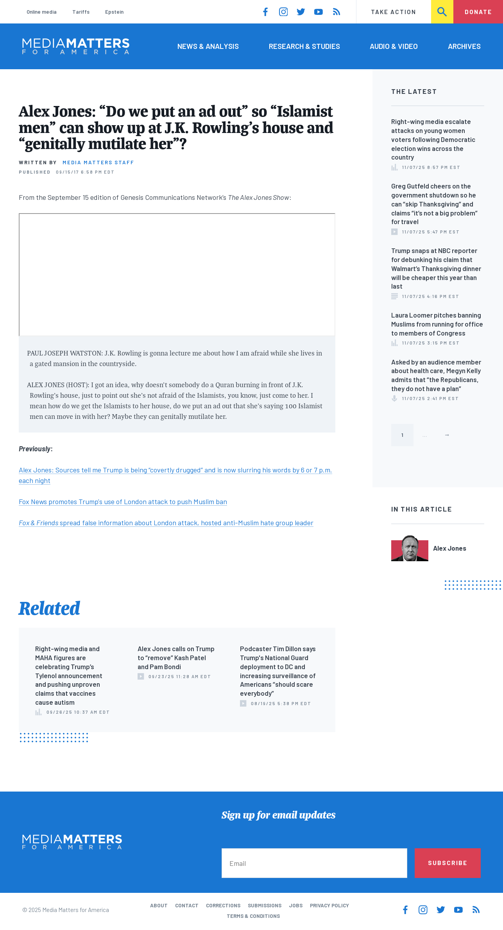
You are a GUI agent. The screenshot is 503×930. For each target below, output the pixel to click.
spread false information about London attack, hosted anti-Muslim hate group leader (166, 522)
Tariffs (81, 12)
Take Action (393, 11)
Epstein (114, 12)
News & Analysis (208, 45)
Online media (42, 12)
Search (442, 11)
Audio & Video (394, 45)
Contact (187, 905)
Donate (478, 11)
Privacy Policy (329, 905)
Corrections (223, 905)
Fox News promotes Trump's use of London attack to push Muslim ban (123, 501)
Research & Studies (304, 45)
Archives (464, 45)
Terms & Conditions (253, 916)
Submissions (264, 905)
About (159, 905)
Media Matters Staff (98, 162)
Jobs (296, 905)
